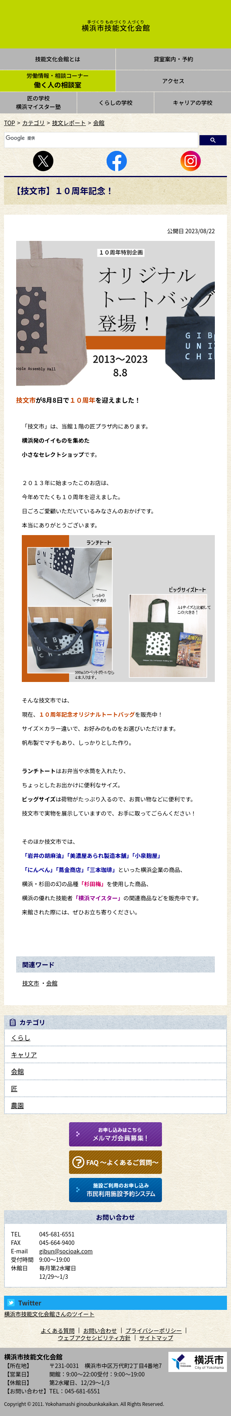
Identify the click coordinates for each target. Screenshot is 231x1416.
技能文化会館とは (57, 59)
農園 (17, 1105)
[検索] (100, 138)
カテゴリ (33, 123)
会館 (99, 123)
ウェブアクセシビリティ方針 (94, 1338)
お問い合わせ (100, 1330)
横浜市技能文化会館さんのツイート (49, 1314)
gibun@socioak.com (66, 1251)
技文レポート (69, 123)
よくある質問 (58, 1330)
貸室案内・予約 (173, 59)
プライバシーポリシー (154, 1330)
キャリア (24, 1054)
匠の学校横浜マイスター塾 (38, 102)
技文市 (30, 983)
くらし (20, 1037)
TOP (9, 123)
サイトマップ (156, 1338)
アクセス (173, 81)
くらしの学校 (115, 102)
